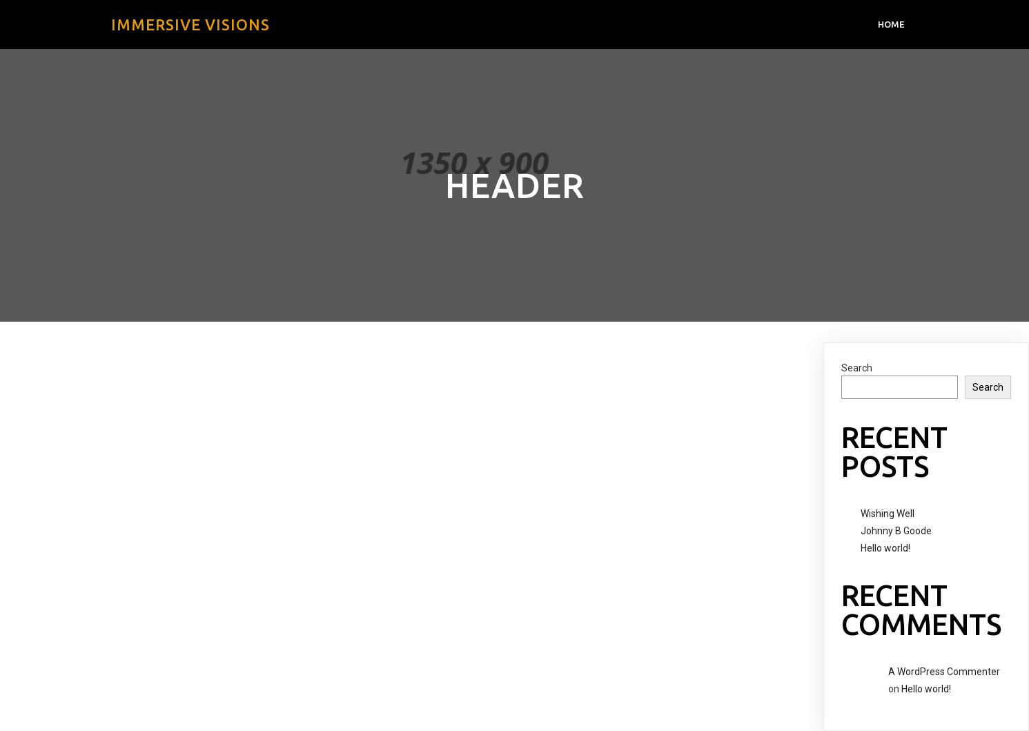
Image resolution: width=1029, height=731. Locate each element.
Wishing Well (887, 513)
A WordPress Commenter (944, 671)
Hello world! (885, 548)
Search (856, 367)
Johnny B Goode (896, 530)
